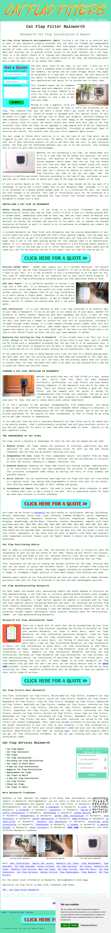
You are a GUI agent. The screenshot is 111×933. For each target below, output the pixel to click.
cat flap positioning (44, 577)
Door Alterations (19, 863)
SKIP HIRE (73, 827)
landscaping (42, 825)
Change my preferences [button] (89, 925)
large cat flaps (87, 649)
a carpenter (23, 810)
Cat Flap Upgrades (24, 866)
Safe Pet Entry (88, 869)
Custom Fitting (48, 872)
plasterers (55, 810)
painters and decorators (52, 822)
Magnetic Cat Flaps (67, 863)
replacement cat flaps (15, 649)
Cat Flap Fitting (67, 869)
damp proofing (80, 819)
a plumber (72, 825)
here (67, 731)
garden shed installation (69, 816)
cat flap (65, 66)
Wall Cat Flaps (46, 869)
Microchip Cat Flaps (16, 912)
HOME (70, 20)
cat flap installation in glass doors (37, 646)
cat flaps (34, 125)
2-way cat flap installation (53, 637)
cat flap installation (96, 536)
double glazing (10, 227)
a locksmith (52, 807)
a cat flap (101, 52)
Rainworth (39, 513)
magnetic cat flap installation (51, 652)
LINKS (76, 20)
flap (44, 91)
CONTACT (92, 20)
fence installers (39, 827)
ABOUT (84, 20)
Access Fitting (45, 866)
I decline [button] (74, 925)
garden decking (82, 813)
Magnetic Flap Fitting (23, 869)
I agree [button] (64, 925)
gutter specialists (43, 819)
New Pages (29, 912)
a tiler (82, 807)
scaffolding (49, 813)
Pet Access (86, 866)
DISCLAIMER (102, 20)
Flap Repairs (89, 872)
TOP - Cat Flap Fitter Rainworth (20, 890)
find (10, 696)
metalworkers (27, 816)
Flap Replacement (91, 863)
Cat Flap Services (67, 866)
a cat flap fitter (63, 804)
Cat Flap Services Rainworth (26, 743)
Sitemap (4, 912)
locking (104, 159)
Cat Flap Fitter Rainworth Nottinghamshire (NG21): (31, 40)
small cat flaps (99, 631)
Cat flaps (32, 446)
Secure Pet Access (43, 863)
